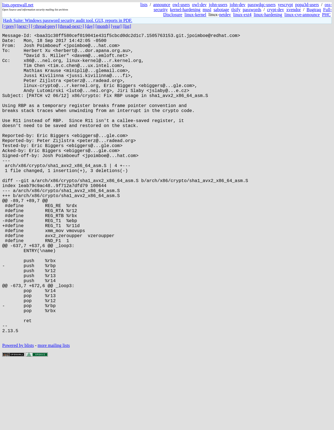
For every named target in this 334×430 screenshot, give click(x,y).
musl (207, 9)
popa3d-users (307, 4)
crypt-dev (275, 9)
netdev (225, 14)
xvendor (293, 9)
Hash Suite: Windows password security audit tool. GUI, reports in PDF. (67, 20)
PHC (326, 14)
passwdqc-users (262, 4)
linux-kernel (195, 14)
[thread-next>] (71, 26)
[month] (102, 26)
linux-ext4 (242, 14)
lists (144, 4)
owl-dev (199, 4)
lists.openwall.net (17, 5)
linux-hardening (268, 14)
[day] (89, 26)
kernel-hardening (185, 9)
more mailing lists (54, 413)
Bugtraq (313, 9)
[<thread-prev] (44, 26)
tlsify (235, 9)
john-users (218, 4)
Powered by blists (18, 413)
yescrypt (285, 4)
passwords (252, 9)
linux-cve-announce (302, 14)
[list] (127, 26)
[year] (116, 26)
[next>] (23, 26)
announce (161, 4)
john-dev (237, 4)
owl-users (181, 4)
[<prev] (9, 26)
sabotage (221, 9)
